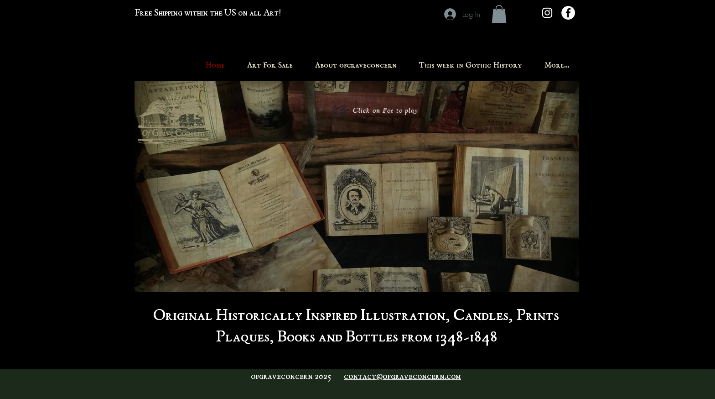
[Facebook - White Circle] (568, 13)
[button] (499, 14)
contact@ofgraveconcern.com (402, 377)
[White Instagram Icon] (547, 13)
